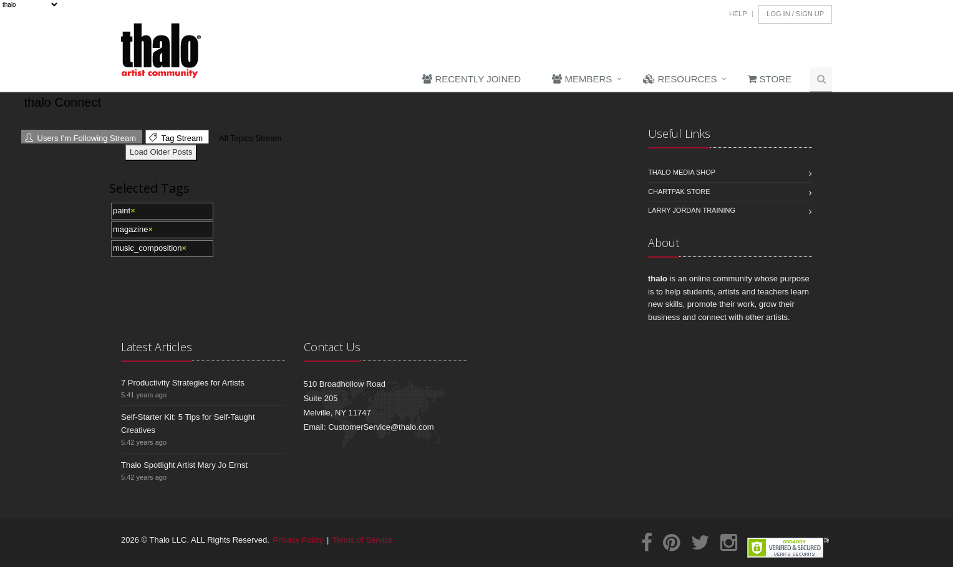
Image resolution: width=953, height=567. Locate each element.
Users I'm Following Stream (80, 138)
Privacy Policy (298, 540)
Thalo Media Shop (681, 172)
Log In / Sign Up (795, 13)
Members (582, 79)
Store (769, 79)
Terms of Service (362, 540)
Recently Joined (471, 79)
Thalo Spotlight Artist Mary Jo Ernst (184, 465)
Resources (680, 79)
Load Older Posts (161, 152)
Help (738, 13)
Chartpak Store (679, 191)
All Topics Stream (248, 138)
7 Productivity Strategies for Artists (182, 382)
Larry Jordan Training (691, 210)
